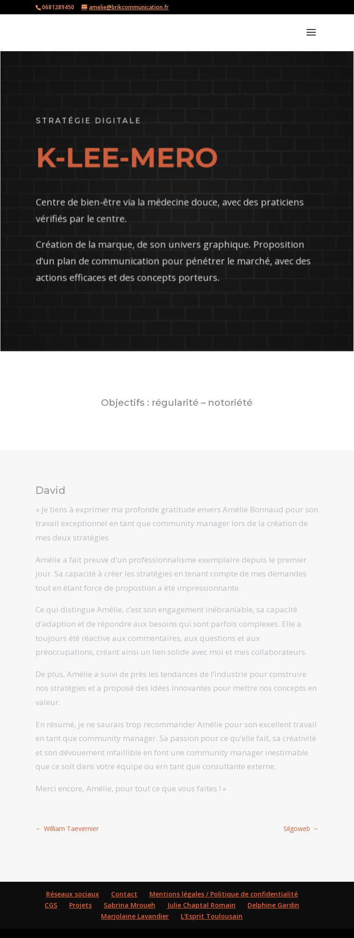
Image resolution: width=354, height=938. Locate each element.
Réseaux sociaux (72, 894)
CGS (51, 905)
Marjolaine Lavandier (135, 916)
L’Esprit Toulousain (211, 916)
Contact (124, 894)
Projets (80, 905)
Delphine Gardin (273, 905)
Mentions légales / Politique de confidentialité (223, 894)
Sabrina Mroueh (129, 905)
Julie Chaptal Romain (201, 905)
